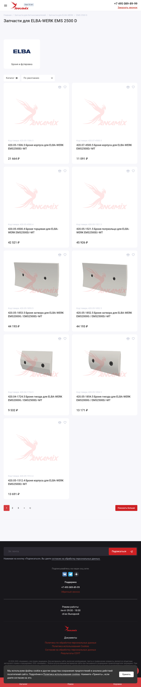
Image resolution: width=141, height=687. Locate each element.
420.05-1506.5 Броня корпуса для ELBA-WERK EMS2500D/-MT (35, 146)
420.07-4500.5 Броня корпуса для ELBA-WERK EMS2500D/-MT (104, 146)
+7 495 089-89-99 (125, 3)
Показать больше (126, 508)
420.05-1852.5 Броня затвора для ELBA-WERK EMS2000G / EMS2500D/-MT (104, 314)
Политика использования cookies (61, 674)
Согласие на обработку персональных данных (70, 649)
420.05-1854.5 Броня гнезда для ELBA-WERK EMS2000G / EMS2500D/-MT (103, 398)
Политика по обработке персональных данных (70, 642)
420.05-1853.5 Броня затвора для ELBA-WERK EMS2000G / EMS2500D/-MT (36, 314)
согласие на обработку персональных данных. (76, 558)
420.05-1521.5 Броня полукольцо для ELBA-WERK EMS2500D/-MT (102, 230)
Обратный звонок (70, 592)
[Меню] (5, 5)
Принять (126, 674)
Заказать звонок (127, 7)
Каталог (11, 78)
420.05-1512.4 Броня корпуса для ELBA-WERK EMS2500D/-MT (35, 482)
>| (30, 508)
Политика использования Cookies (70, 646)
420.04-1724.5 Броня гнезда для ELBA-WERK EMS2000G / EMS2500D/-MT (35, 398)
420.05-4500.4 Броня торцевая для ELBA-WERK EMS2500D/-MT (33, 230)
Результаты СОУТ (70, 653)
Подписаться (123, 551)
